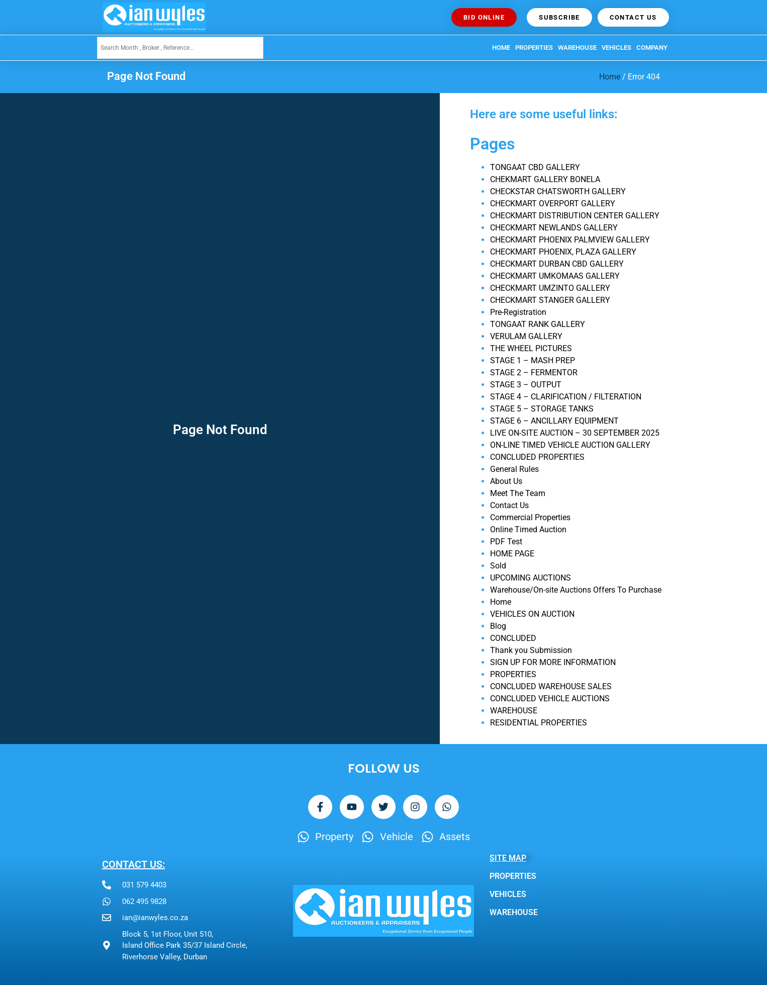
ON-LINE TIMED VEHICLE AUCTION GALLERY (570, 445)
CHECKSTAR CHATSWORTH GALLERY (558, 191)
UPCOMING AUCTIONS (530, 578)
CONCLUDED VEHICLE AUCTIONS (550, 698)
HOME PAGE (512, 553)
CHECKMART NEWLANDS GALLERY (554, 227)
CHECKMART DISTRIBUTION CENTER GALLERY (574, 215)
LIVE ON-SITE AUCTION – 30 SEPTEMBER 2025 (574, 433)
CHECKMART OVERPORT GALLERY (552, 203)
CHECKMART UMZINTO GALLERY (550, 288)
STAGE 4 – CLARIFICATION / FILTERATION (565, 396)
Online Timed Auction (528, 529)
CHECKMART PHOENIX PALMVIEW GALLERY (570, 239)
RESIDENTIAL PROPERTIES (538, 722)
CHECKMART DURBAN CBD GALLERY (557, 264)
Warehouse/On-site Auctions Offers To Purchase (575, 590)
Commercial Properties (530, 517)
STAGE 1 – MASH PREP (532, 360)
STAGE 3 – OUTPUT (525, 384)
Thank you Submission (531, 650)
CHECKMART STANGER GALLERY (550, 300)
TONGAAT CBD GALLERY (535, 167)
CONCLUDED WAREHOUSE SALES (551, 686)
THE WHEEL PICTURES (531, 348)
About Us (506, 481)
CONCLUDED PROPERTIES (537, 457)
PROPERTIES (534, 47)
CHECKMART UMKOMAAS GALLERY (555, 276)
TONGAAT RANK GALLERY (537, 324)
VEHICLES (616, 47)
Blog (498, 626)
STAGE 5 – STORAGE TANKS (542, 409)
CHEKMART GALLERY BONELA (545, 179)
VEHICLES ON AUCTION (532, 614)
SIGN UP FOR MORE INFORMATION (553, 662)
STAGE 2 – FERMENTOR (534, 372)
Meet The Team (517, 493)
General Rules (514, 469)
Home (609, 76)
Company (651, 47)
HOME (501, 47)
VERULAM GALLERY (526, 336)
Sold (498, 565)
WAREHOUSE (577, 47)
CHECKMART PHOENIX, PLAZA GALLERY (563, 252)
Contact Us (509, 505)
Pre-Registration (518, 312)
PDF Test (506, 541)
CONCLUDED (513, 638)
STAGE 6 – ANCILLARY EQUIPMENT (554, 421)
